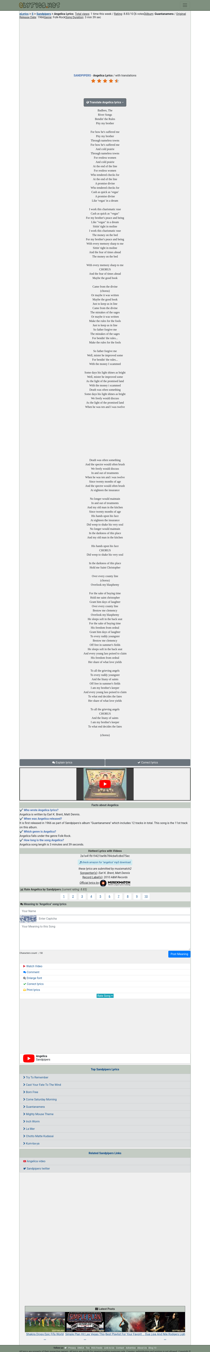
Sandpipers (43, 14)
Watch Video (32, 966)
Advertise (131, 1347)
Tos (88, 1347)
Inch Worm (31, 1121)
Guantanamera (34, 1106)
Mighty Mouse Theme (38, 1114)
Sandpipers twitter (36, 1168)
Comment (31, 972)
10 (146, 896)
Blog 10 (152, 1347)
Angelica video (34, 1161)
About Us (142, 1347)
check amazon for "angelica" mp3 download (105, 862)
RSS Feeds (96, 1347)
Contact (120, 1347)
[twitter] (65, 1347)
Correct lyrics (148, 762)
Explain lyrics (62, 762)
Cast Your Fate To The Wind (42, 1084)
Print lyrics (31, 990)
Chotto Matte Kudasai (38, 1136)
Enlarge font (32, 978)
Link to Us (109, 1347)
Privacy (72, 1347)
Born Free (30, 1092)
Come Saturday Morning (40, 1099)
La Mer (29, 1129)
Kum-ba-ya (31, 1143)
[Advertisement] (105, 45)
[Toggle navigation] (185, 5)
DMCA (80, 1347)
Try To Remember (35, 1077)
